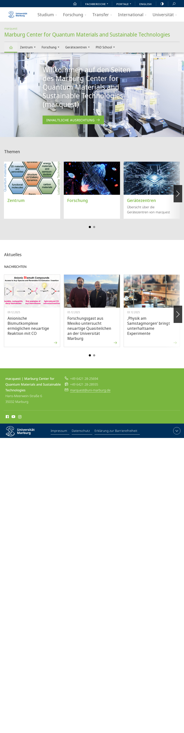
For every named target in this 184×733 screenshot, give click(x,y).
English (145, 4)
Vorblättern (178, 191)
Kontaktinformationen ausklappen (176, 430)
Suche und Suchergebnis (172, 4)
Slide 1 (90, 227)
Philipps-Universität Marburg (23, 434)
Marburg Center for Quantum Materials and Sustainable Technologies (13, 49)
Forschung (76, 15)
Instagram (20, 417)
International (133, 15)
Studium (48, 15)
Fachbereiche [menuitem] (97, 4)
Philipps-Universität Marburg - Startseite (17, 13)
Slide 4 (94, 227)
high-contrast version (160, 4)
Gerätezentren (78, 47)
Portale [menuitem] (124, 4)
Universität (166, 15)
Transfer (103, 15)
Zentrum (29, 47)
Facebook (7, 417)
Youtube (13, 417)
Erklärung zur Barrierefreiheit (116, 431)
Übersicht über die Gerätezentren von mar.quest (152, 188)
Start (73, 4)
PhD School (106, 47)
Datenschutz (81, 431)
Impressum (59, 431)
